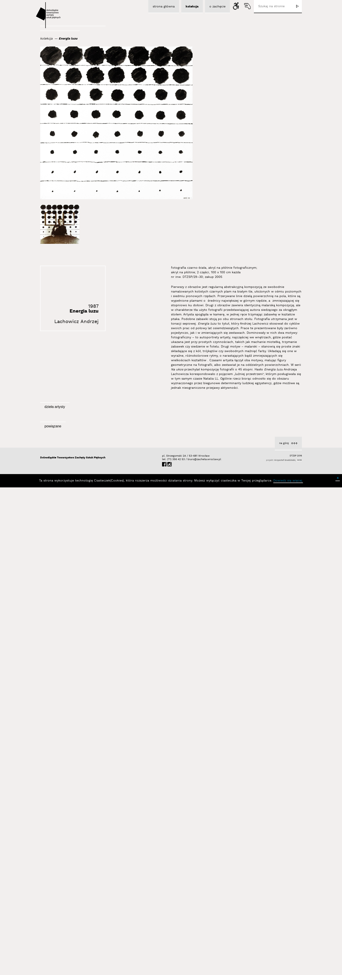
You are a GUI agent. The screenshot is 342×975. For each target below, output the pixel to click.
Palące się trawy (193, 491)
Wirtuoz (110, 666)
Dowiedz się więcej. (288, 972)
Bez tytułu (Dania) (191, 578)
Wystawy (109, 873)
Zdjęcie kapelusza (102, 578)
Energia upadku (283, 675)
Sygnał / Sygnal (97, 884)
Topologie (287, 582)
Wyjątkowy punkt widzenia (274, 768)
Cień (202, 666)
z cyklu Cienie (284, 490)
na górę (284, 934)
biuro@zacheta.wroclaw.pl (190, 951)
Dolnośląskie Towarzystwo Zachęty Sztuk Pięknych (72, 949)
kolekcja (46, 39)
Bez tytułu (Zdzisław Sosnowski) (91, 491)
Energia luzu (68, 39)
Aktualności (196, 882)
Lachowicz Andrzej (76, 321)
